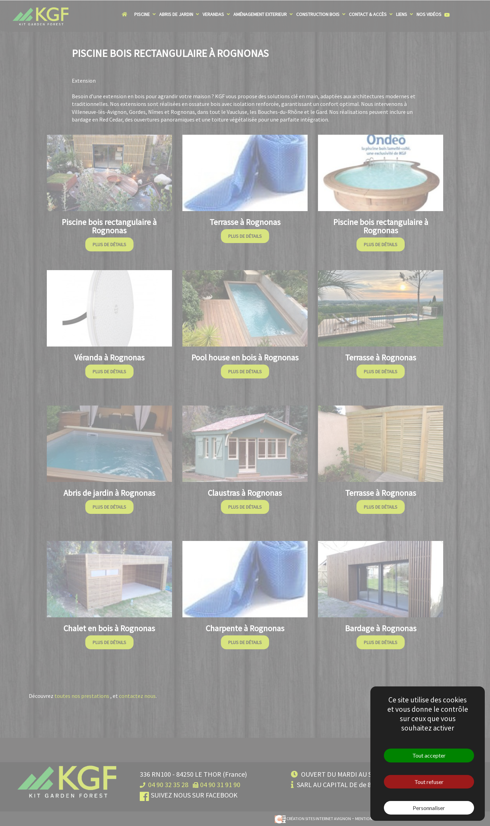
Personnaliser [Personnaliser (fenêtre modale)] (429, 807)
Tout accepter (429, 755)
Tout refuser (429, 781)
